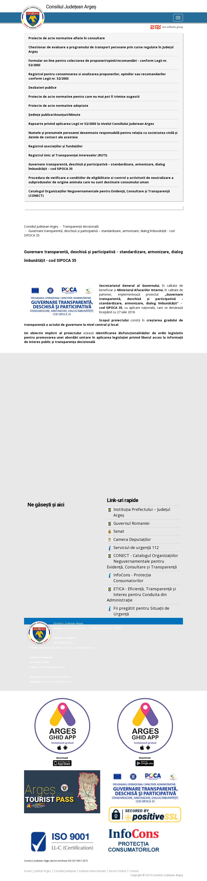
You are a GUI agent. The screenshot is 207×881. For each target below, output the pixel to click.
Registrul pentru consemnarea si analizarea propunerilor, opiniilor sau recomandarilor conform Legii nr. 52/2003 (97, 76)
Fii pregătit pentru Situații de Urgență (141, 611)
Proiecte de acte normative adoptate (58, 105)
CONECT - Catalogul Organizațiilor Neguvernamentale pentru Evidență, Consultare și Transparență (142, 561)
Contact (134, 871)
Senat (118, 531)
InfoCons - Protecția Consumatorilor (132, 577)
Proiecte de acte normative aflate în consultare (66, 38)
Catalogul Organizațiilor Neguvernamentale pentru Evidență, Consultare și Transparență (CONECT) (99, 193)
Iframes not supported (103, 426)
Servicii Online (117, 871)
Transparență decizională (81, 226)
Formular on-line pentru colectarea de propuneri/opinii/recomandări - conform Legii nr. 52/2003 (97, 62)
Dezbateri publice (42, 87)
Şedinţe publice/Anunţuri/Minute (54, 114)
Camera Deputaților (132, 539)
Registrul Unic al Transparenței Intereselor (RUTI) (67, 155)
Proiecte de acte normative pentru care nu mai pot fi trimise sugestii (83, 96)
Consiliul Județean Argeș (41, 226)
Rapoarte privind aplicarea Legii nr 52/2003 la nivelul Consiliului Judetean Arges (91, 124)
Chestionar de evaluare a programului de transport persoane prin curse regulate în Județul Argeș (100, 49)
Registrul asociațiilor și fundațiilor (55, 146)
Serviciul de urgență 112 (136, 547)
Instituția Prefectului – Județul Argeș (141, 512)
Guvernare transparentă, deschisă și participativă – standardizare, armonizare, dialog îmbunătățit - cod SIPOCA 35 (96, 166)
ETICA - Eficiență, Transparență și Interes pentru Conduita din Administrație (141, 594)
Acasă (28, 871)
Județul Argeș (42, 871)
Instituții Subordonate (92, 871)
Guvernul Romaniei (131, 523)
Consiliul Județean (65, 871)
